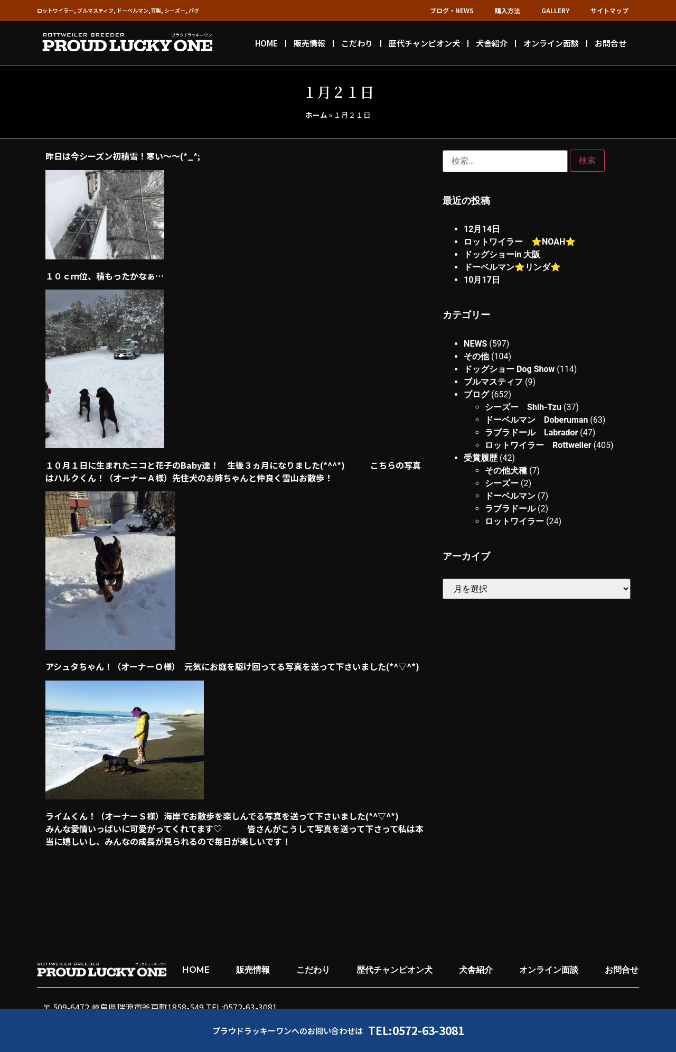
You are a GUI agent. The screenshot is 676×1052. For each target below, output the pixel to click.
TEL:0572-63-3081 (416, 1030)
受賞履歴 (480, 458)
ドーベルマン (510, 496)
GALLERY (555, 10)
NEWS (475, 344)
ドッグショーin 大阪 (502, 254)
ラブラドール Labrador (531, 432)
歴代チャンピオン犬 (424, 43)
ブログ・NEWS (452, 10)
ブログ (476, 394)
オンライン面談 (551, 43)
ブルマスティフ (493, 382)
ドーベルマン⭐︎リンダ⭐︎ (512, 267)
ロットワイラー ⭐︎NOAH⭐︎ (520, 242)
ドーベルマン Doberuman (536, 420)
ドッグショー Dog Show (509, 369)
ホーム (316, 114)
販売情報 (309, 43)
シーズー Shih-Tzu (523, 407)
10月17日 (482, 280)
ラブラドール (510, 509)
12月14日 (482, 229)
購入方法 (507, 10)
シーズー (502, 483)
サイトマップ (609, 10)
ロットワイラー (514, 521)
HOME (266, 43)
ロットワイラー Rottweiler (538, 445)
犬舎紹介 (492, 43)
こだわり (357, 43)
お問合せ (610, 43)
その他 (476, 356)
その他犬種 (506, 471)
